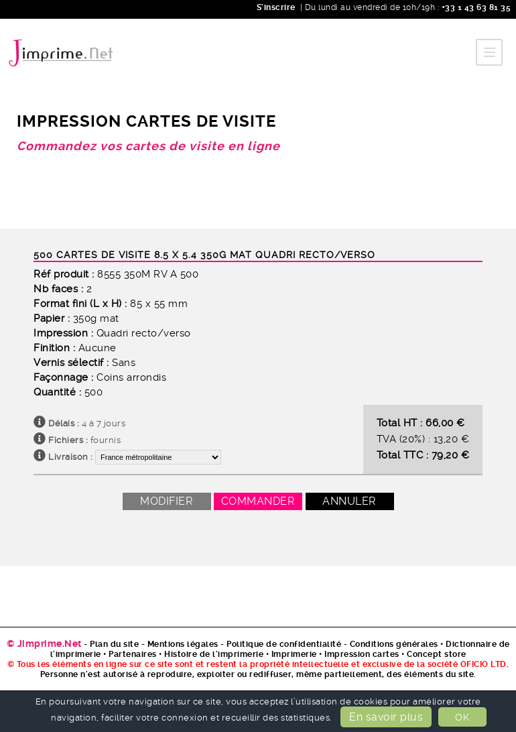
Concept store (436, 654)
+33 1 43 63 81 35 (475, 7)
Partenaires (133, 654)
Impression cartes (361, 654)
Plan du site (114, 644)
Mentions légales (182, 644)
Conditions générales (394, 644)
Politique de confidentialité (284, 644)
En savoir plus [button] (386, 717)
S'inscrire (276, 7)
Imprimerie (294, 654)
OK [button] (462, 717)
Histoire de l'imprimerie (213, 654)
